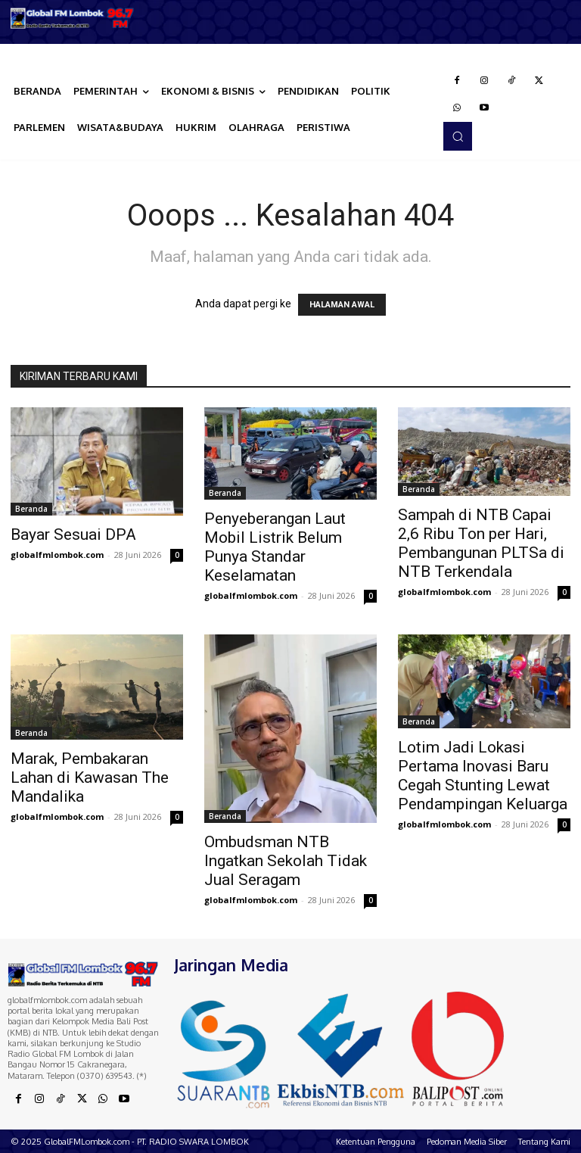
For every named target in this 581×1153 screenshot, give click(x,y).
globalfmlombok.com (57, 554)
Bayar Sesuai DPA (73, 534)
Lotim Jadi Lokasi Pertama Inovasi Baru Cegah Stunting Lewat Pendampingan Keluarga (482, 775)
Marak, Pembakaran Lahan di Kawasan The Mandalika (90, 777)
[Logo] (73, 18)
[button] (457, 136)
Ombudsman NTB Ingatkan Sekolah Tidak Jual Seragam (285, 861)
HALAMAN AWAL (341, 305)
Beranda (31, 508)
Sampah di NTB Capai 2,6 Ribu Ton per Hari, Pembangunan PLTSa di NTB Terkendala (481, 543)
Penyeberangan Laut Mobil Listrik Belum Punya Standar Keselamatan (275, 547)
